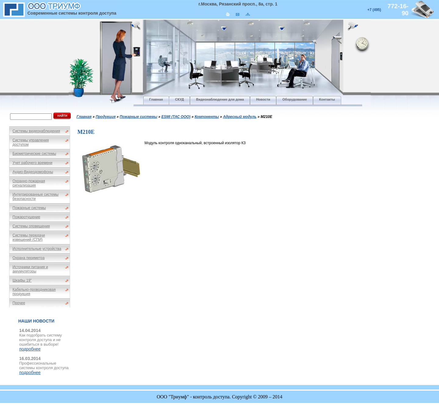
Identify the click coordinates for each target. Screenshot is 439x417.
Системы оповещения (31, 226)
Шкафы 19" (22, 280)
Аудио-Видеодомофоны (32, 172)
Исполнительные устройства (36, 249)
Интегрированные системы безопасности (35, 196)
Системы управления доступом (30, 142)
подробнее (30, 349)
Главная (84, 117)
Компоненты (207, 117)
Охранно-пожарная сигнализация (28, 183)
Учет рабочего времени (32, 163)
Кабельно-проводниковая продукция (34, 291)
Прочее (18, 303)
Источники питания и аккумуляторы (30, 269)
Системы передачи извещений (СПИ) (28, 237)
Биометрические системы (34, 153)
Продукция (106, 117)
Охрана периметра (28, 258)
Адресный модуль (239, 117)
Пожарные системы (29, 208)
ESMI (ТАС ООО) (176, 117)
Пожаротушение (26, 217)
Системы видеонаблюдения (36, 131)
